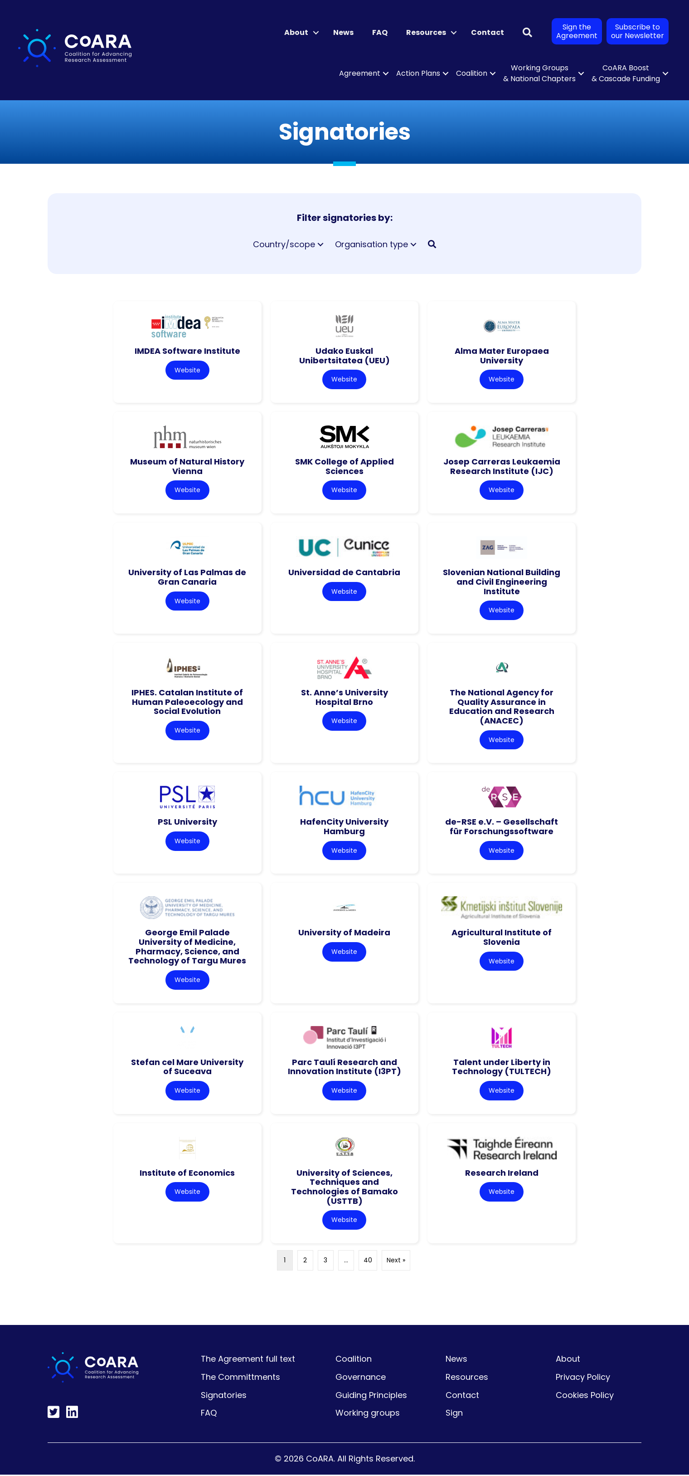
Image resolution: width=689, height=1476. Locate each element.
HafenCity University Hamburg (344, 827)
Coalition (353, 1360)
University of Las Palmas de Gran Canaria (187, 577)
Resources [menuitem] (426, 32)
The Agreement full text (248, 1360)
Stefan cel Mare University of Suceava (187, 1067)
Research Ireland (502, 1174)
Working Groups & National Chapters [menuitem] (539, 73)
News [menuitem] (343, 32)
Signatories (224, 1396)
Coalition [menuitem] (471, 73)
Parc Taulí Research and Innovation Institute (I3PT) (344, 1067)
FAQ (209, 1414)
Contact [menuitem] (487, 32)
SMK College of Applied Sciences (344, 466)
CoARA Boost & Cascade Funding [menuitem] (626, 73)
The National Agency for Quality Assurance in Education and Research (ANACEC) (501, 707)
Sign (454, 1414)
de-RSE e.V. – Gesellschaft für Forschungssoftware (501, 827)
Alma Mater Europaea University (502, 355)
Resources (467, 1378)
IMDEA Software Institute (187, 351)
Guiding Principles (371, 1396)
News (456, 1360)
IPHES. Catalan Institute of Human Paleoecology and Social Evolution (187, 702)
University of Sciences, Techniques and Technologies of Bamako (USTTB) (344, 1188)
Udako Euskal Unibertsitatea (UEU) (344, 355)
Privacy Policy (583, 1378)
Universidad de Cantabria (344, 572)
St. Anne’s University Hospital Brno (344, 697)
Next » (396, 1261)
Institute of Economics (187, 1174)
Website (187, 370)
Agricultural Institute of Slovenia (501, 938)
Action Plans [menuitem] (418, 73)
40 (368, 1261)
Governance (360, 1378)
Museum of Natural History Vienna (187, 466)
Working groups (367, 1414)
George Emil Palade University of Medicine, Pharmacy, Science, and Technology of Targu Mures (187, 947)
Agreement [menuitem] (359, 73)
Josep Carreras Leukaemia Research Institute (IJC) (501, 466)
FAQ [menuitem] (380, 32)
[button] (316, 33)
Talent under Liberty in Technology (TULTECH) (501, 1067)
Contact (462, 1396)
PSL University (187, 822)
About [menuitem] (296, 32)
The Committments (240, 1378)
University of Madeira (344, 933)
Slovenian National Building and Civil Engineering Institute (501, 582)
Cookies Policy (585, 1396)
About (568, 1360)
